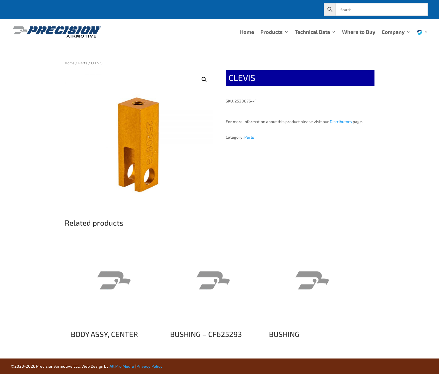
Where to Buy (358, 32)
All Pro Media (122, 366)
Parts (82, 63)
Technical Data (312, 32)
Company (393, 32)
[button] (204, 79)
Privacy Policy (149, 366)
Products (271, 32)
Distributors (341, 121)
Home (247, 32)
